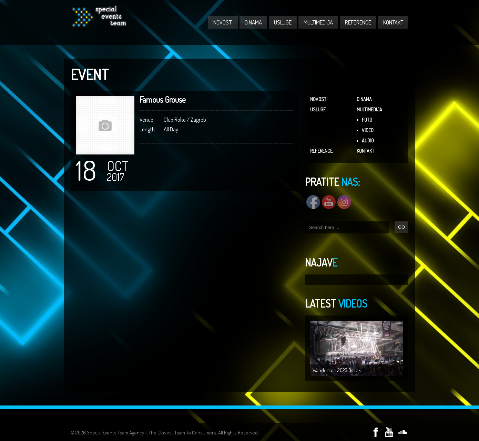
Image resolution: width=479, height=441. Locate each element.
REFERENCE (358, 22)
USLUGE (283, 22)
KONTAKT (393, 22)
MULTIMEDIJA (318, 22)
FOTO (367, 120)
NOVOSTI (223, 22)
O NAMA (253, 22)
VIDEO (368, 130)
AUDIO (368, 140)
